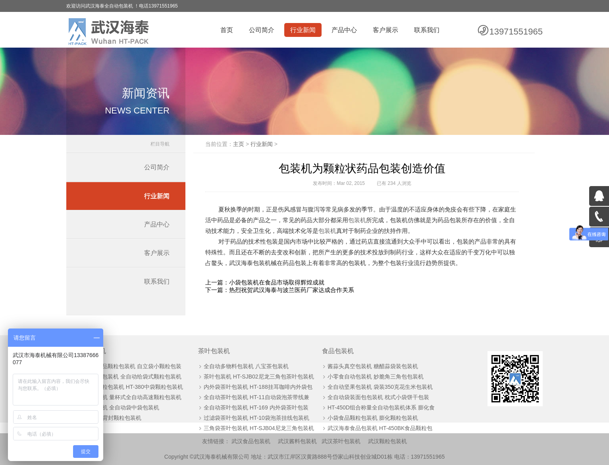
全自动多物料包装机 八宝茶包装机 (246, 366)
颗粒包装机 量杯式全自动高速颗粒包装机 (130, 397)
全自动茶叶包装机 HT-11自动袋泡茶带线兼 (256, 397)
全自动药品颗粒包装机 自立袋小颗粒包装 (130, 366)
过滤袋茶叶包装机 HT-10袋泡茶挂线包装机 (256, 418)
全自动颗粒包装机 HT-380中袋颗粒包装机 (131, 387)
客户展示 (385, 30)
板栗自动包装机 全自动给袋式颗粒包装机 (130, 376)
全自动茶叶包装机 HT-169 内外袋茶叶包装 (256, 407)
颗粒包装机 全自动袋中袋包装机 (119, 407)
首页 (226, 30)
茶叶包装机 (214, 351)
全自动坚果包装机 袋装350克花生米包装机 (380, 387)
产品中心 (344, 30)
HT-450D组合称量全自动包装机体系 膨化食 (381, 407)
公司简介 (261, 30)
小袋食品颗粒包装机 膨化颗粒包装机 (373, 418)
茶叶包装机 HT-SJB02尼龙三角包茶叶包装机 (259, 376)
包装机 (357, 220)
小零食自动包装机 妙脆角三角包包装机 (376, 376)
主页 (238, 144)
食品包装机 (338, 351)
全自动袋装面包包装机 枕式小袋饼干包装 (378, 397)
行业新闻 (303, 30)
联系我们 (426, 30)
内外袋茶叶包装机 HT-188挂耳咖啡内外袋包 (258, 387)
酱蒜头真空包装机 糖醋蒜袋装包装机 (373, 366)
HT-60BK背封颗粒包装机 (110, 418)
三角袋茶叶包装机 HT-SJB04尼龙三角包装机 (259, 428)
